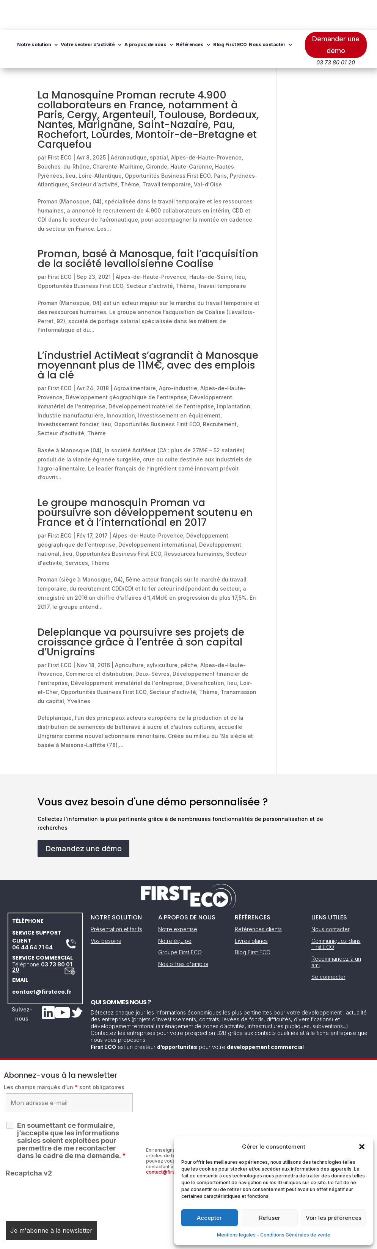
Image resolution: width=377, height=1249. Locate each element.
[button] (362, 1147)
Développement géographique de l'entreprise (126, 367)
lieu (70, 145)
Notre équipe (175, 910)
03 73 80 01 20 (42, 937)
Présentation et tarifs (116, 899)
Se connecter (328, 946)
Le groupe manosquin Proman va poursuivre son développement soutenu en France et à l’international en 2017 (145, 482)
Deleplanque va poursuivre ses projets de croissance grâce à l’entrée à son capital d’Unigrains (141, 611)
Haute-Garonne (191, 136)
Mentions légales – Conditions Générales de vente (273, 1235)
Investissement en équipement (179, 385)
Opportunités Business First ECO (167, 145)
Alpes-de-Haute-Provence (206, 127)
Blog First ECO (93, 43)
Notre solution (93, 14)
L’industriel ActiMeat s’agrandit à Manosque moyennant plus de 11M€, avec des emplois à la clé (148, 335)
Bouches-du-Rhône (64, 136)
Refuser (269, 1217)
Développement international (157, 514)
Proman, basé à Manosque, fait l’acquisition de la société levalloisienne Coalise (148, 228)
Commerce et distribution (99, 643)
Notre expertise (177, 899)
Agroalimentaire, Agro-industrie (155, 358)
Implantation (233, 376)
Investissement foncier (68, 394)
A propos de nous (205, 14)
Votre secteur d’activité (147, 14)
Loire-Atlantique (100, 145)
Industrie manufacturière (71, 385)
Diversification (204, 652)
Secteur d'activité (94, 154)
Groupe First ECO (180, 922)
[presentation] (63, 1166)
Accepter (209, 1217)
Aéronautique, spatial (139, 127)
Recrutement (220, 394)
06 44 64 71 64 (32, 917)
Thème (130, 154)
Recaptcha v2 (29, 1143)
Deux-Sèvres (152, 643)
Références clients (258, 899)
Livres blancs (251, 910)
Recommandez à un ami (336, 931)
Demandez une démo (83, 818)
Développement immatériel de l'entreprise (126, 652)
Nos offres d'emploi (183, 933)
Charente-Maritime (118, 136)
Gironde (156, 136)
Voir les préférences (333, 1217)
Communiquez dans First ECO (336, 913)
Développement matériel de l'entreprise (161, 376)
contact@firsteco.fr (42, 961)
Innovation (121, 385)
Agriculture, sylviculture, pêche (156, 635)
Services (76, 532)
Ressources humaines (193, 523)
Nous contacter (130, 43)
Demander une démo (336, 14)
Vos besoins (106, 910)
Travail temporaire (166, 154)
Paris (220, 145)
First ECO (60, 127)
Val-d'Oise (208, 154)
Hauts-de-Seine (210, 246)
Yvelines (78, 670)
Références (249, 14)
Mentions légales (150, 1240)
